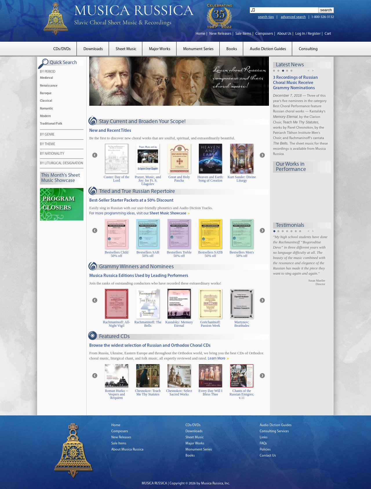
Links (264, 437)
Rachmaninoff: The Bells (147, 324)
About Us (284, 34)
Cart (328, 34)
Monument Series (198, 49)
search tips (266, 17)
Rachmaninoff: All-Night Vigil (116, 324)
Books (231, 49)
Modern (45, 116)
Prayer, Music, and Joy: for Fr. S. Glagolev (148, 180)
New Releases (220, 34)
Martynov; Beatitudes (241, 324)
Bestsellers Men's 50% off (242, 254)
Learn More (216, 358)
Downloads (93, 49)
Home (200, 34)
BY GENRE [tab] (47, 135)
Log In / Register (308, 34)
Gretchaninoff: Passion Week (210, 324)
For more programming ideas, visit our (137, 213)
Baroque (46, 93)
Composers (264, 34)
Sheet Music (126, 49)
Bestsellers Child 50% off (116, 254)
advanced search (293, 17)
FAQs (263, 443)
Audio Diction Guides (268, 49)
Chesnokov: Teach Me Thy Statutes (148, 392)
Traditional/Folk (51, 123)
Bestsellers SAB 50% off (148, 254)
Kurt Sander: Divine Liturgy (242, 179)
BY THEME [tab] (47, 144)
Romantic (46, 108)
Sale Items (243, 34)
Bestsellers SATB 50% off (210, 254)
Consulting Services (274, 431)
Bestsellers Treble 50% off (179, 254)
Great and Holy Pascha (179, 179)
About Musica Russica (127, 449)
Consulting (308, 49)
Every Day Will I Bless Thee (210, 392)
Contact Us (268, 455)
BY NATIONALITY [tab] (52, 154)
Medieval (46, 78)
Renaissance (48, 85)
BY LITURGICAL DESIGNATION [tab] (61, 163)
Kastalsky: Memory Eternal (179, 324)
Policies (265, 449)
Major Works (159, 49)
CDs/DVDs (62, 49)
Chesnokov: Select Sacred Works (179, 392)
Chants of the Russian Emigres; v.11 (242, 394)
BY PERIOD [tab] (47, 72)
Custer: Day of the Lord (116, 179)
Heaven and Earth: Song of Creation (210, 179)
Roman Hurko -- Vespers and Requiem (116, 394)
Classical (46, 101)
